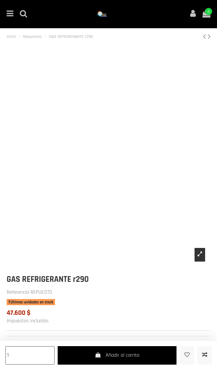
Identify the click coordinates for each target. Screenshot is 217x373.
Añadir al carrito (117, 355)
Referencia (18, 292)
